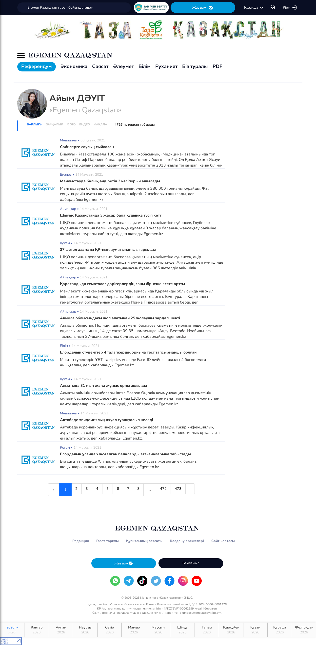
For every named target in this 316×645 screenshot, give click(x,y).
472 (168, 489)
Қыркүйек (230, 630)
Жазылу (203, 7)
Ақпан (60, 630)
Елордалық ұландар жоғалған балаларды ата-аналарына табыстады (127, 454)
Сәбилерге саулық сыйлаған (88, 147)
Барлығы (34, 124)
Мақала (100, 124)
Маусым (158, 630)
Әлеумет (123, 66)
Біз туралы (195, 66)
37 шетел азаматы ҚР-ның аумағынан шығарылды (109, 249)
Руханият (166, 66)
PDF (217, 66)
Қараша (279, 630)
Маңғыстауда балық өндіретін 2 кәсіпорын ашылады (111, 181)
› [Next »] (199, 489)
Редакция (80, 541)
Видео (84, 124)
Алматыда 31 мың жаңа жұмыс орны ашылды (104, 385)
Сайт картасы (223, 541)
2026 (12, 630)
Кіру (290, 7)
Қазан (255, 630)
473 (185, 489)
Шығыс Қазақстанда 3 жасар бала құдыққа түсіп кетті (112, 215)
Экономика (73, 66)
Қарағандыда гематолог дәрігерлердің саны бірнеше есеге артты (123, 284)
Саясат (100, 66)
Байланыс (190, 563)
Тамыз (206, 630)
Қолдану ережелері (187, 541)
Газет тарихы (107, 541)
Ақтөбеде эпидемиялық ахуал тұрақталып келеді (108, 420)
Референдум (36, 66)
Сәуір (109, 630)
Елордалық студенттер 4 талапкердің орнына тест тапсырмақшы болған (131, 352)
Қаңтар (36, 630)
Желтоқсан (304, 630)
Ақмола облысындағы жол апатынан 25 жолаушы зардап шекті (122, 318)
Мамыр (133, 630)
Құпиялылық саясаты (144, 541)
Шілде (182, 630)
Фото (71, 124)
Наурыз (85, 630)
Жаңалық (54, 124)
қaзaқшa (254, 7)
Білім (144, 66)
